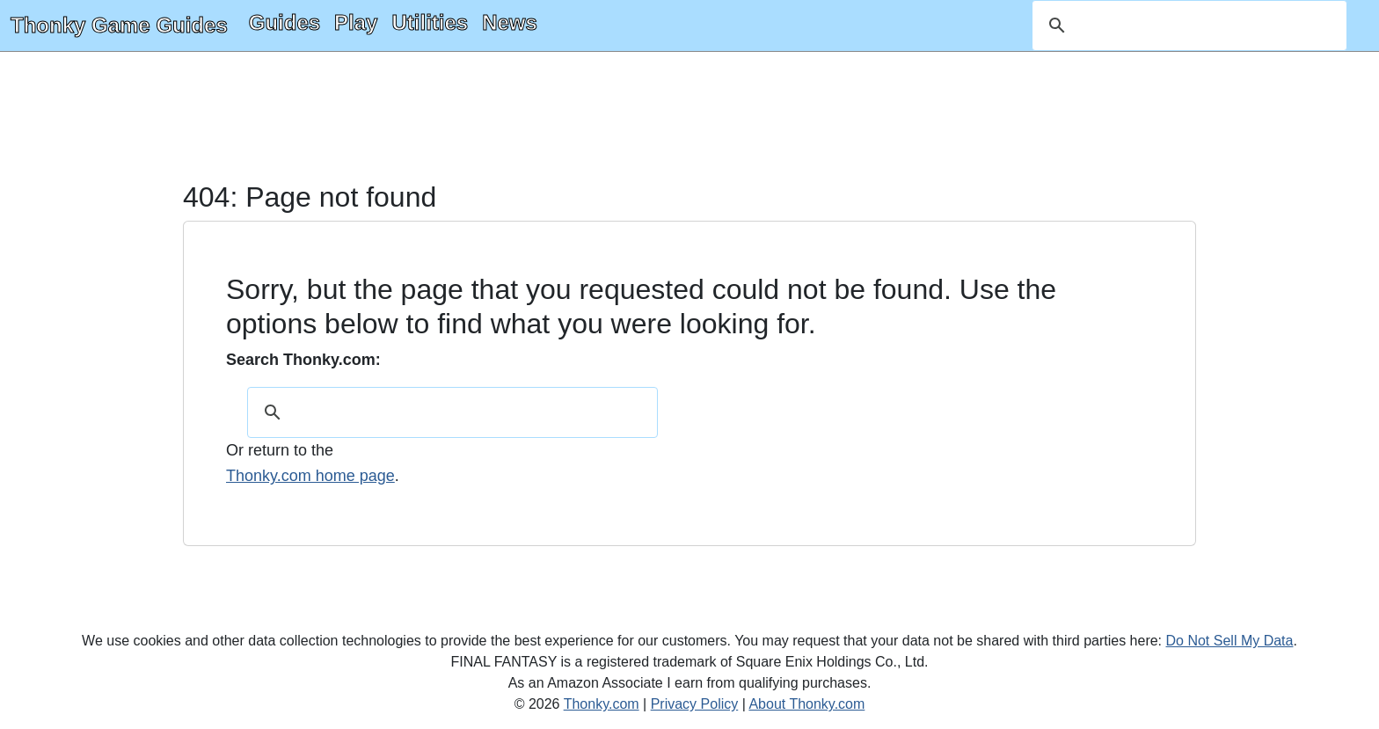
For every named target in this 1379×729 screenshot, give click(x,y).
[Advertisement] (689, 117)
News (509, 22)
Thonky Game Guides (119, 25)
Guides (284, 22)
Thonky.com (601, 703)
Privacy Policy (695, 703)
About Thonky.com (806, 703)
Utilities (429, 22)
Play (355, 22)
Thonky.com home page (310, 476)
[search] (1187, 25)
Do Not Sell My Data (1230, 640)
